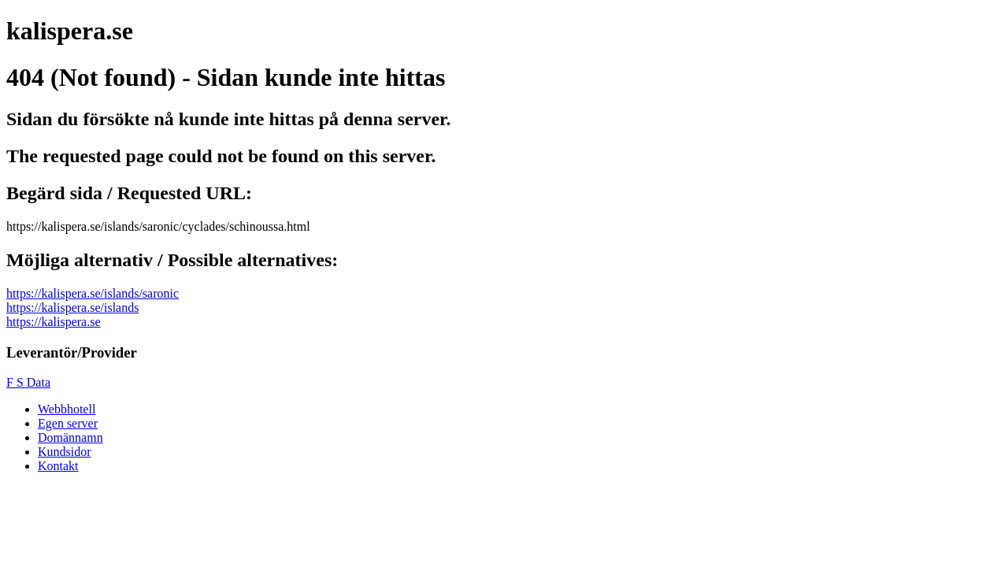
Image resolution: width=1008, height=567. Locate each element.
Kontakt (58, 465)
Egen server (68, 423)
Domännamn (70, 437)
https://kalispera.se (53, 321)
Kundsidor (64, 451)
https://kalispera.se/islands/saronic (92, 293)
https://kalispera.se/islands (72, 307)
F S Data (28, 382)
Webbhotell (66, 409)
